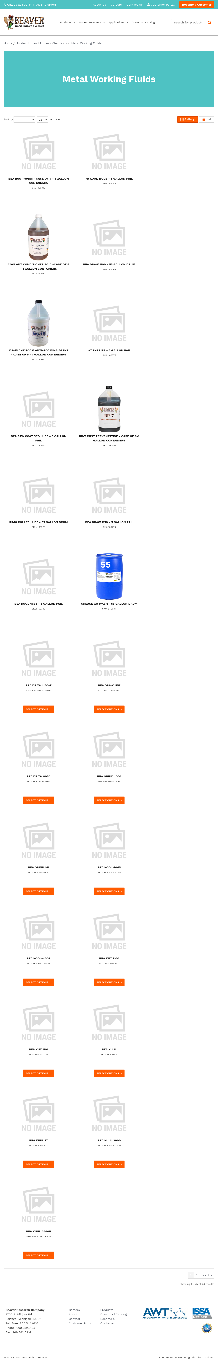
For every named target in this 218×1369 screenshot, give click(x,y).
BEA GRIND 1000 (109, 776)
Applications (128, 22)
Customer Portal (161, 4)
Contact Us (135, 4)
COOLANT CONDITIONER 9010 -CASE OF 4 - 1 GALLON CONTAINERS (38, 266)
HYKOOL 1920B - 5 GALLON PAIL (109, 178)
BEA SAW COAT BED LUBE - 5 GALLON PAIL (38, 438)
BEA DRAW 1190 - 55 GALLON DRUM (109, 264)
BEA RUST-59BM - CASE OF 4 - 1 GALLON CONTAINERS (38, 180)
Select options (39, 709)
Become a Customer (196, 4)
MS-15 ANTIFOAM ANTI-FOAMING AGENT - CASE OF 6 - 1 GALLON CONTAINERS (38, 352)
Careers (116, 4)
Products (78, 22)
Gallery (187, 119)
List (206, 119)
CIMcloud (208, 1357)
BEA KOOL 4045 (109, 867)
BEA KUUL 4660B (38, 1231)
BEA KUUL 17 (38, 1140)
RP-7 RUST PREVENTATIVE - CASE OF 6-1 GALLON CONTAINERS (109, 438)
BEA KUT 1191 (38, 1049)
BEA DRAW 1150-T (39, 685)
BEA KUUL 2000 (109, 1140)
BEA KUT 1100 (109, 958)
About (73, 1314)
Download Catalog (155, 22)
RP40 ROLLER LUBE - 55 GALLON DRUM (38, 522)
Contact (74, 1319)
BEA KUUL (109, 1049)
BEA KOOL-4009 (38, 958)
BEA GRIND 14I (38, 867)
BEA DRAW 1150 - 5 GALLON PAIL (109, 522)
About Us (99, 4)
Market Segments (102, 22)
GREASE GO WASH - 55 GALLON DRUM (109, 603)
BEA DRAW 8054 (39, 776)
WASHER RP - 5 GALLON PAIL (109, 350)
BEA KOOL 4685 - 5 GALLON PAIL (38, 603)
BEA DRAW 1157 (109, 685)
